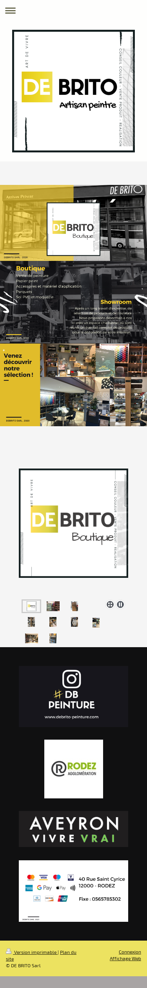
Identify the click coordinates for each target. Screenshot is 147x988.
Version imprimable (32, 952)
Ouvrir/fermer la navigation (73, 10)
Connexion (130, 951)
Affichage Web (125, 958)
